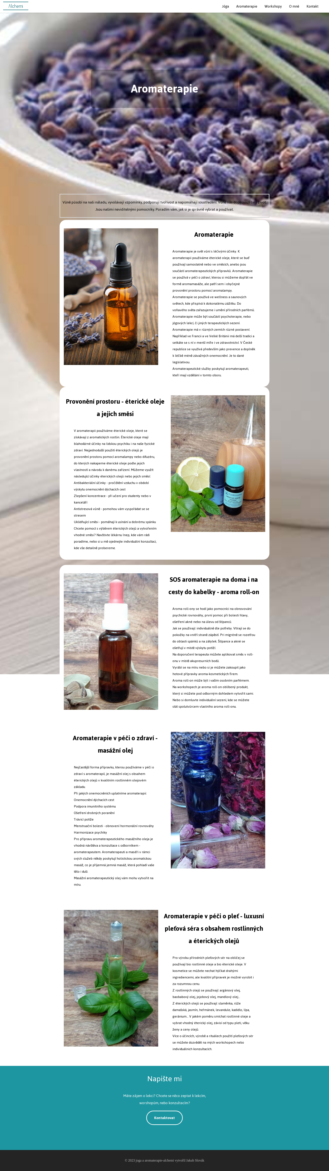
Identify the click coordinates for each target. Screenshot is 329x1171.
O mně (294, 6)
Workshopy (273, 6)
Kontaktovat (164, 1117)
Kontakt (313, 6)
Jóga (225, 6)
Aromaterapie (246, 6)
